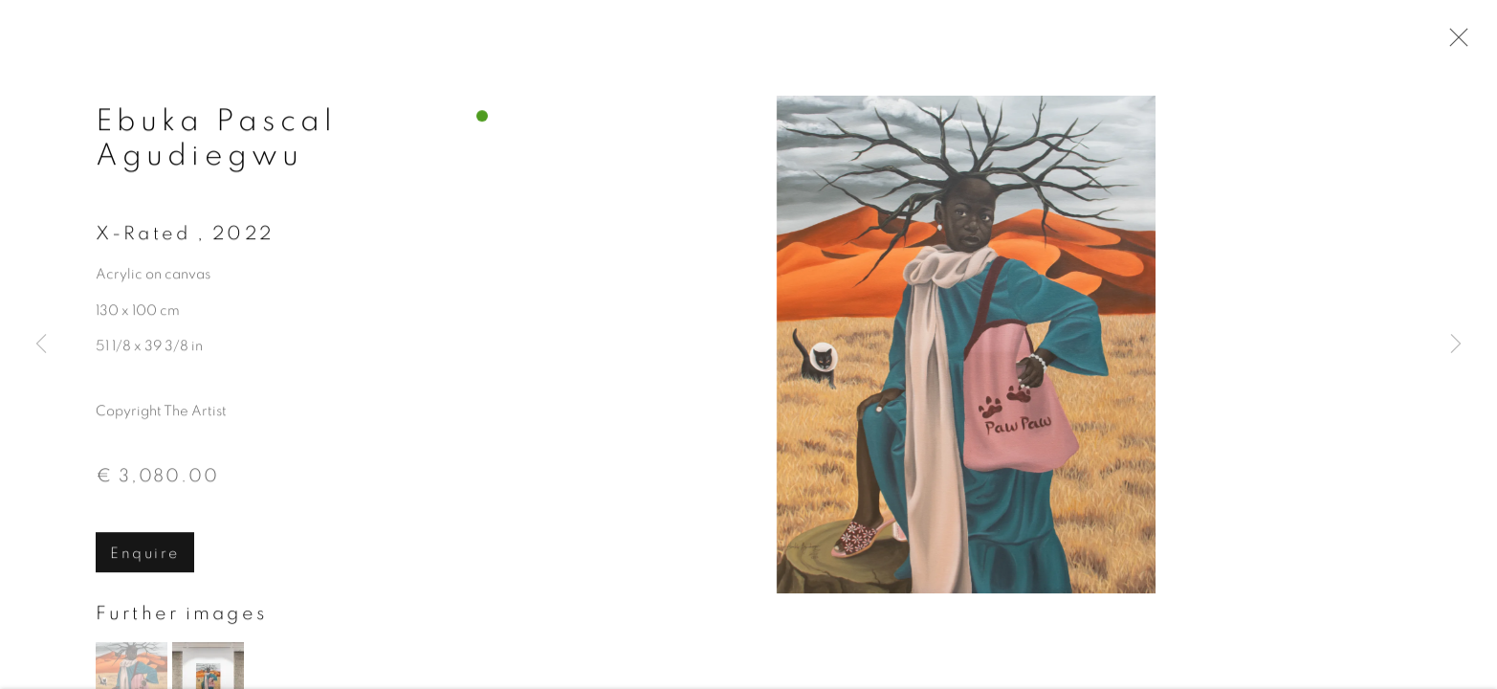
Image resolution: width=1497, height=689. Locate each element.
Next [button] (1456, 344)
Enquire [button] (145, 556)
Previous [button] (41, 344)
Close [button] (1454, 43)
